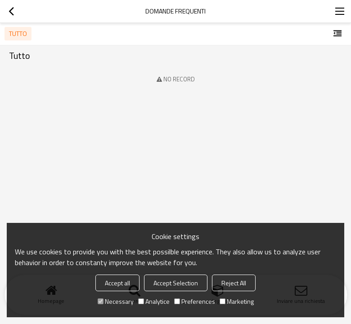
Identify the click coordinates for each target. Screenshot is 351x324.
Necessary (116, 301)
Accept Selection (175, 283)
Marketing (237, 301)
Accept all (117, 283)
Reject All (233, 283)
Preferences (194, 301)
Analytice (154, 301)
